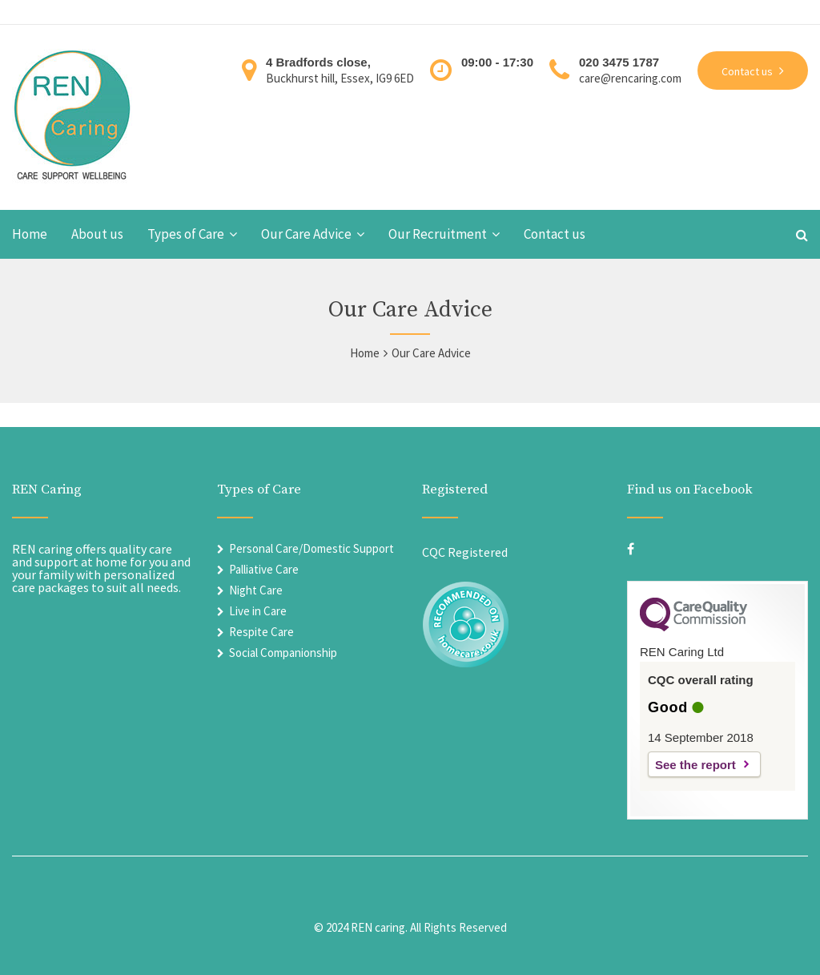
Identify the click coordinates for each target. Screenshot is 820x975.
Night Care (256, 590)
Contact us (554, 234)
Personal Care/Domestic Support (311, 548)
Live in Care (258, 610)
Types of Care (185, 234)
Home (29, 234)
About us (97, 234)
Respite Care (261, 631)
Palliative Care (264, 569)
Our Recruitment (437, 234)
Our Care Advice (306, 234)
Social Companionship (283, 652)
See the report (695, 765)
